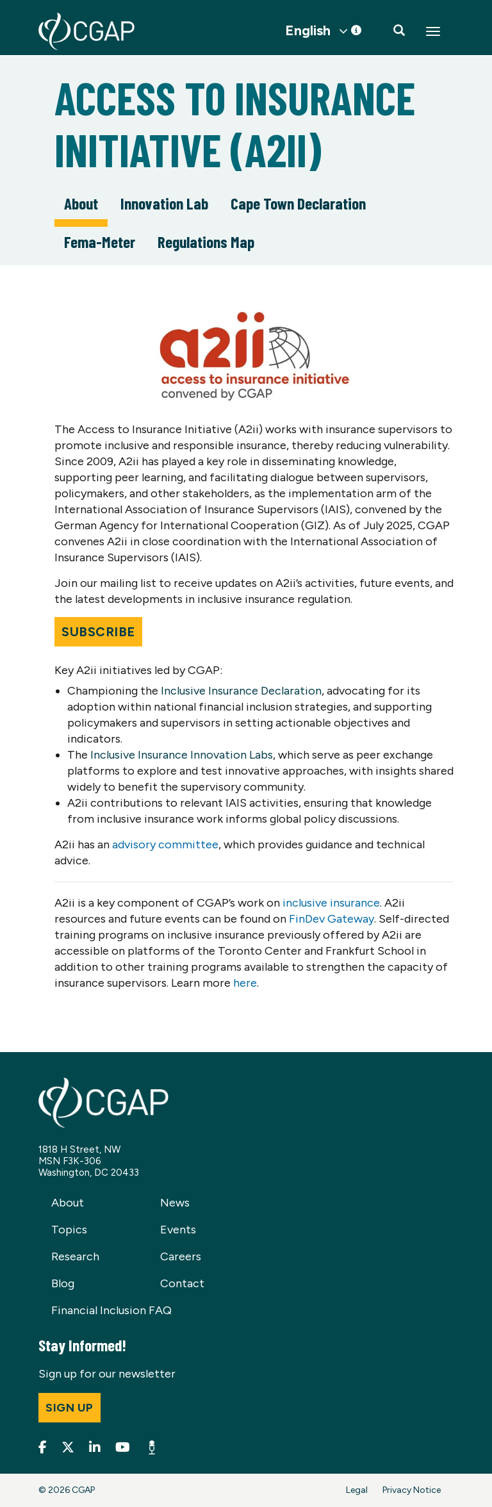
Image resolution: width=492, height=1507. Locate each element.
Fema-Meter (99, 241)
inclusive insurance (331, 903)
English (308, 30)
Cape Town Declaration (298, 203)
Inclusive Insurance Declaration (241, 691)
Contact (182, 1283)
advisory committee (165, 844)
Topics (69, 1230)
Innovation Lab (164, 203)
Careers (180, 1256)
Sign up (69, 1408)
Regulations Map (206, 241)
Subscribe (98, 631)
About (81, 203)
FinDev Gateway (331, 919)
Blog (62, 1283)
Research (75, 1256)
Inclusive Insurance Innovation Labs (181, 755)
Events (178, 1230)
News (175, 1203)
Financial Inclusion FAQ (111, 1310)
